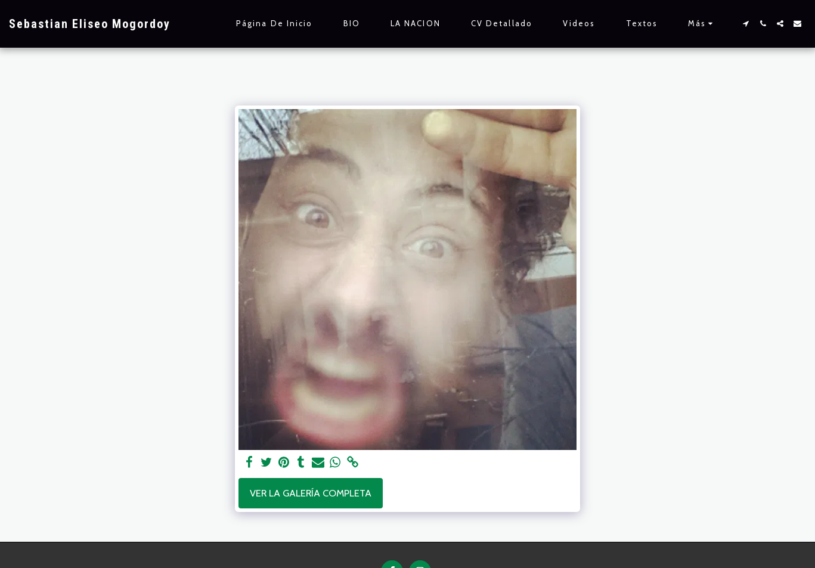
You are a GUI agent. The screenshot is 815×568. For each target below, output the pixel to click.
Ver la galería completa (310, 493)
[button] (745, 23)
